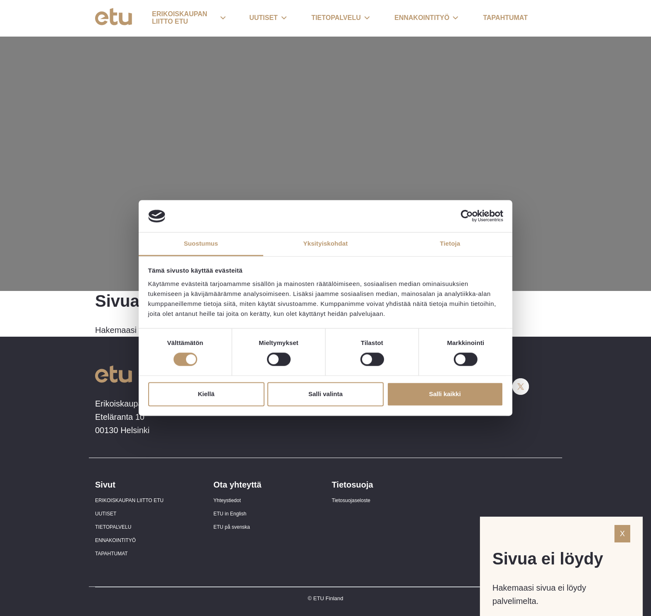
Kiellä (206, 393)
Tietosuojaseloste (351, 500)
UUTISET (105, 514)
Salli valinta (325, 393)
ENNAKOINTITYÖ (115, 540)
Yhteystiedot (227, 500)
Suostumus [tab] (201, 243)
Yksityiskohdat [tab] (325, 243)
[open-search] (543, 18)
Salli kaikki (445, 393)
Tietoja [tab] (450, 243)
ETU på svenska (231, 527)
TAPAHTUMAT (111, 554)
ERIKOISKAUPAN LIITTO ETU (129, 500)
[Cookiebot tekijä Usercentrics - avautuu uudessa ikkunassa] (467, 216)
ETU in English (229, 514)
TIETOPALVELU (113, 527)
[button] (188, 18)
